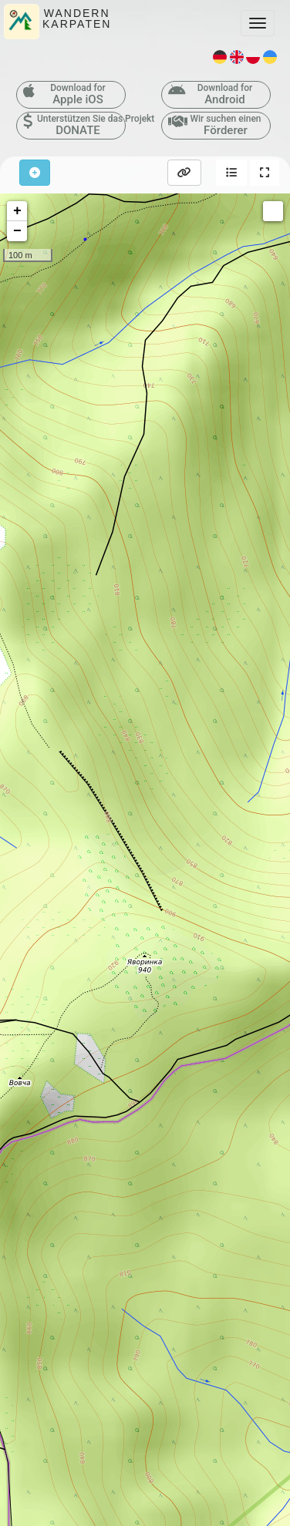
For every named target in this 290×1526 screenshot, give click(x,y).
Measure (273, 211)
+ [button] (17, 211)
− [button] (17, 231)
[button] (231, 173)
